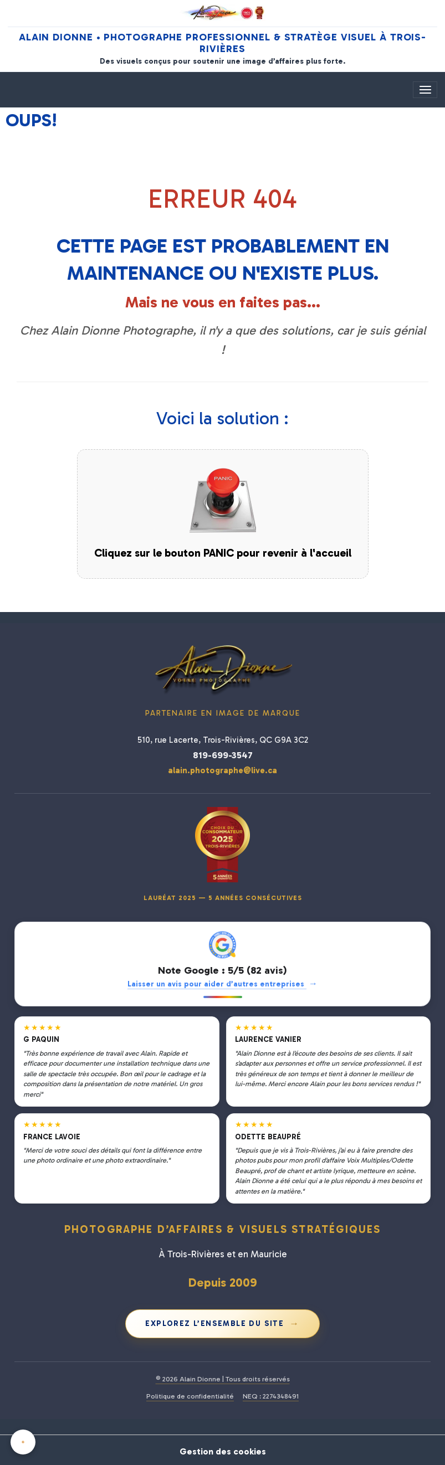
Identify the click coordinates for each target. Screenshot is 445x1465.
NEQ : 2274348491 (271, 1396)
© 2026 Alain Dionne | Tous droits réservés (223, 1379)
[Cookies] (23, 1442)
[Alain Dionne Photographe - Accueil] (222, 12)
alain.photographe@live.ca (222, 770)
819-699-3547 (223, 754)
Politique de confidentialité (190, 1396)
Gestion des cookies (223, 1450)
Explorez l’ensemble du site (222, 1323)
